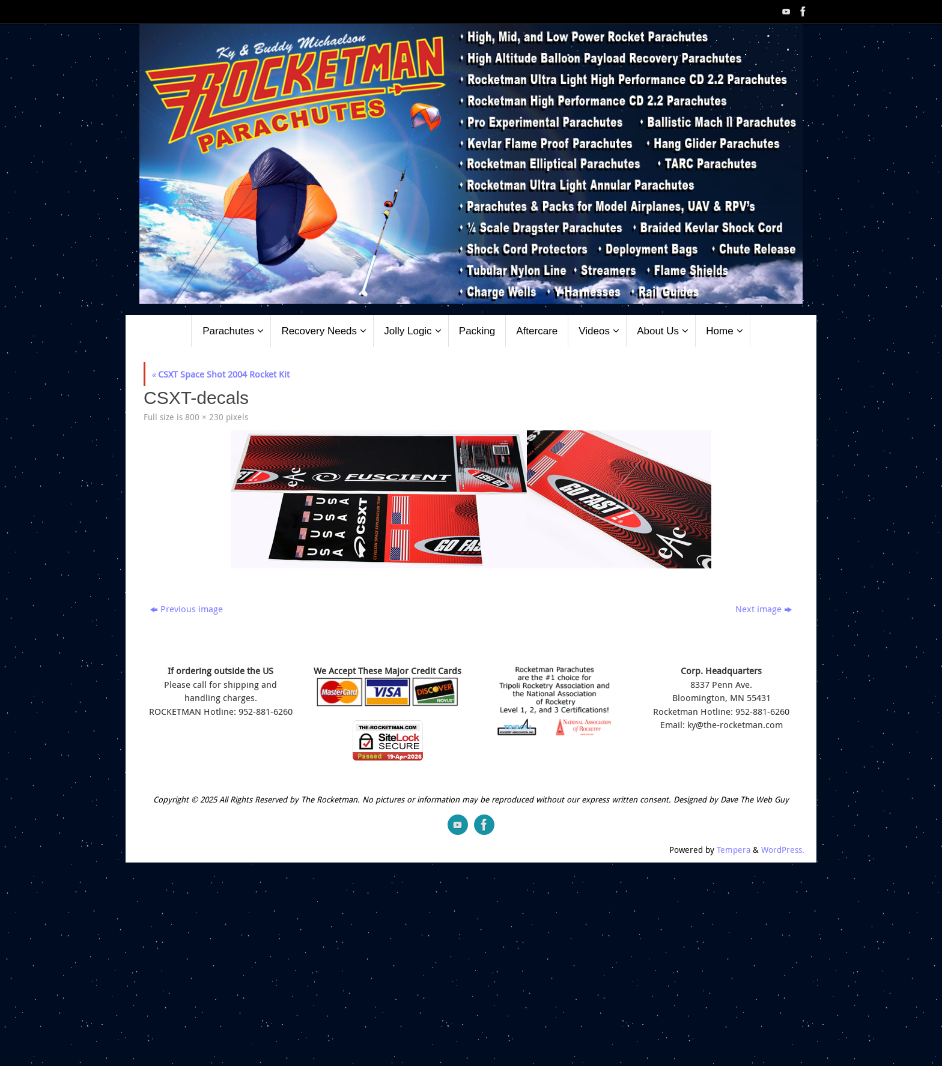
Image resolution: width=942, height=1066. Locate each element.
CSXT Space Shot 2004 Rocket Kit (220, 374)
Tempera (733, 850)
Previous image (186, 609)
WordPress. (782, 850)
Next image (763, 609)
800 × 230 (204, 417)
